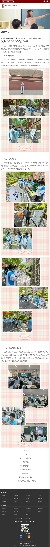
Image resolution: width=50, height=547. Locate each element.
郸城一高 (4, 511)
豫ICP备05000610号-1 (25, 543)
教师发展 (16, 498)
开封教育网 (28, 508)
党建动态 (4, 495)
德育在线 (4, 498)
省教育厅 (4, 508)
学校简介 (40, 495)
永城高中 (4, 514)
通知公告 (40, 501)
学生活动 (16, 495)
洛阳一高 (16, 511)
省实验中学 (40, 508)
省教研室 (16, 508)
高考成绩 (28, 498)
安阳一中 (28, 511)
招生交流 (28, 495)
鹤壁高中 (16, 514)
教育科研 (40, 498)
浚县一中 (28, 514)
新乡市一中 (40, 511)
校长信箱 (28, 501)
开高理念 (16, 501)
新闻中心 (4, 501)
